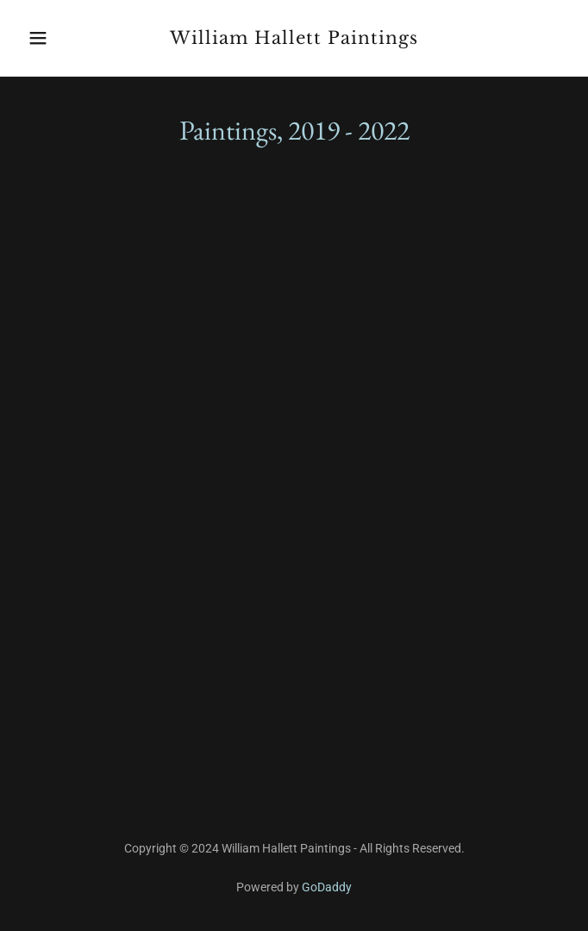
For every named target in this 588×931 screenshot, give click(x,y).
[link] (294, 39)
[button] (62, 38)
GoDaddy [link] (327, 887)
